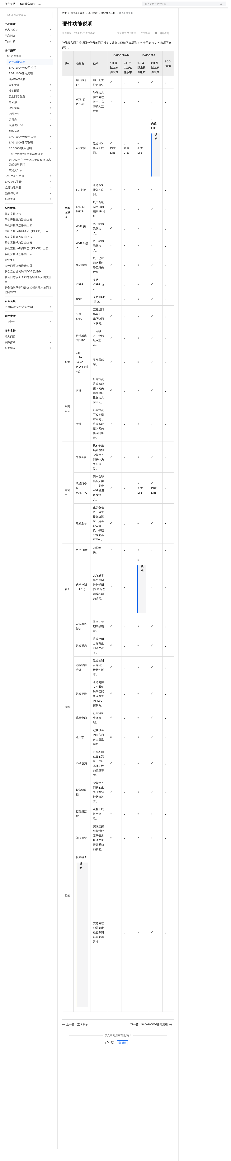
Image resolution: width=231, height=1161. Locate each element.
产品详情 (145, 45)
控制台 (196, 6)
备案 (187, 6)
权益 (73, 6)
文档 (179, 6)
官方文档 (10, 16)
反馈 (122, 1055)
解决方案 (61, 6)
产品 (50, 6)
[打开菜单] (6, 6)
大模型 (39, 6)
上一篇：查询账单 (75, 1036)
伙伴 (104, 6)
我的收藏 (164, 45)
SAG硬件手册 (108, 25)
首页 (64, 25)
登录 (220, 6)
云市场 (93, 6)
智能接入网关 (28, 16)
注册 (206, 6)
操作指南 (92, 25)
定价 (83, 6)
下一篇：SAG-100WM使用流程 (151, 1036)
